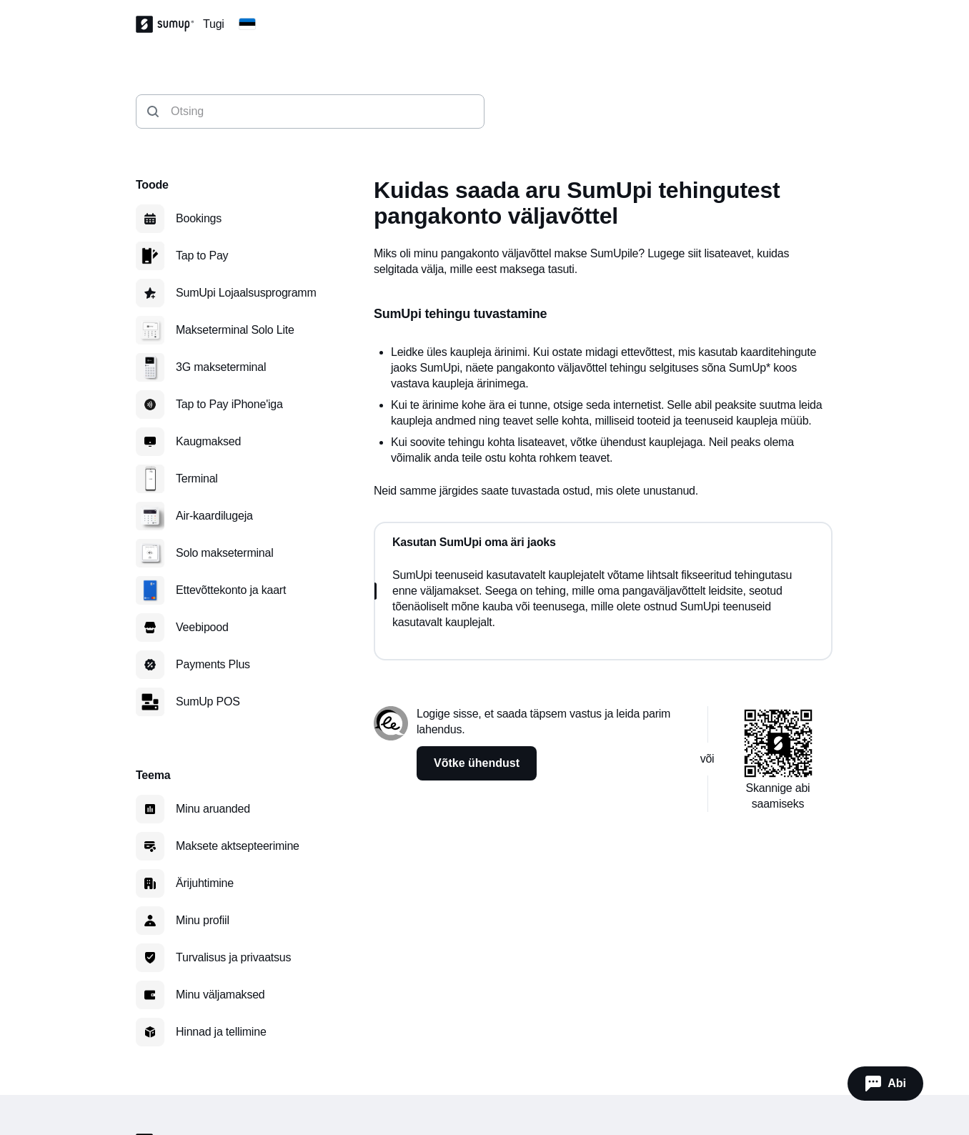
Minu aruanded (213, 809)
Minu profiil (202, 920)
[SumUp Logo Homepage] (169, 24)
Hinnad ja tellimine (221, 1032)
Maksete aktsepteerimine (237, 846)
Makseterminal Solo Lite (235, 330)
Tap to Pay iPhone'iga (229, 404)
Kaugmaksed (208, 441)
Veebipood (202, 627)
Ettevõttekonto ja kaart (231, 590)
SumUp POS (208, 701)
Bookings (199, 218)
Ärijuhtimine (205, 883)
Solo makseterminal (225, 553)
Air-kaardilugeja (214, 516)
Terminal (197, 478)
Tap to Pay (202, 255)
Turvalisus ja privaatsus (233, 957)
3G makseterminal (221, 367)
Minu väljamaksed (220, 994)
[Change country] (247, 24)
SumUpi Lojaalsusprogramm (246, 293)
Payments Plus (213, 664)
